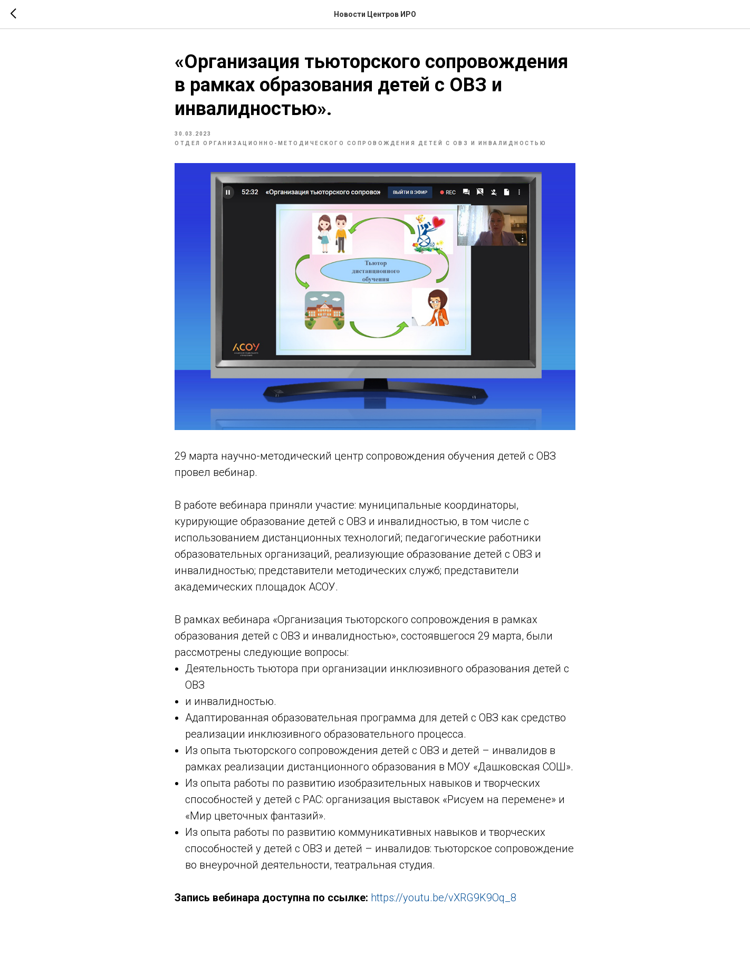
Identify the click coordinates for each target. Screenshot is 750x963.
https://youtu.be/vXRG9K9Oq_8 (443, 897)
